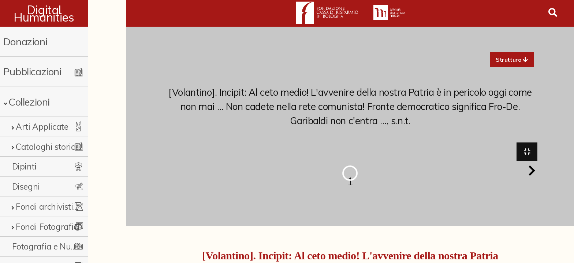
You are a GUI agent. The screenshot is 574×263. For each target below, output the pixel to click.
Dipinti (24, 166)
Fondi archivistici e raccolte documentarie (65, 206)
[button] (512, 59)
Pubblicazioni (32, 71)
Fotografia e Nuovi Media (59, 246)
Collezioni (29, 101)
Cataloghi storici (46, 146)
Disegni (26, 186)
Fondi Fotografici (47, 226)
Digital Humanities (63, 13)
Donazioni (25, 41)
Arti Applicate (42, 126)
